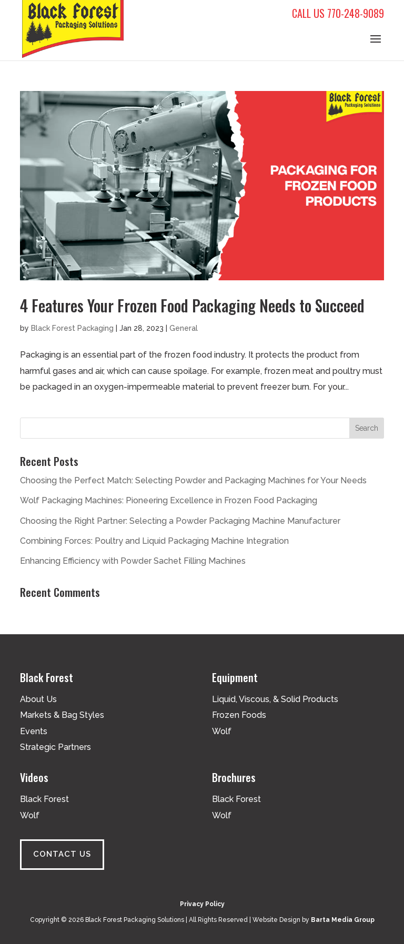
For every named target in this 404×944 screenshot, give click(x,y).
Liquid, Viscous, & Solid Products (275, 699)
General (183, 328)
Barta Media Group (343, 919)
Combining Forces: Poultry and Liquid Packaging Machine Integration (154, 541)
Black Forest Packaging (72, 328)
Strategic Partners (55, 747)
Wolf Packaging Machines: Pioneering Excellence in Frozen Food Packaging (168, 500)
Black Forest (44, 799)
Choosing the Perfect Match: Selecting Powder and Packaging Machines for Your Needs (193, 480)
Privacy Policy (202, 904)
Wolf (221, 731)
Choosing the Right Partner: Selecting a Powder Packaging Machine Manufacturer (180, 521)
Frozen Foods (239, 715)
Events (33, 731)
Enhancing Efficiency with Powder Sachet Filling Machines (133, 561)
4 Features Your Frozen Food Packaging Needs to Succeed (192, 305)
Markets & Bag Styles (62, 715)
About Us (38, 699)
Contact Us (62, 854)
